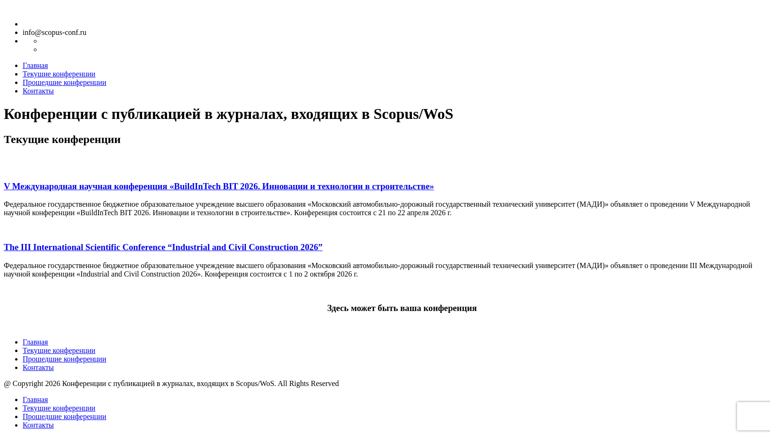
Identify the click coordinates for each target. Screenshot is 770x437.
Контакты (38, 91)
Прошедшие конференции (64, 82)
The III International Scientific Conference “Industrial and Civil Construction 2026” (163, 247)
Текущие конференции (59, 74)
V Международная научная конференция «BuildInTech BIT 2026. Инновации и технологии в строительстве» (219, 186)
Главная (35, 65)
